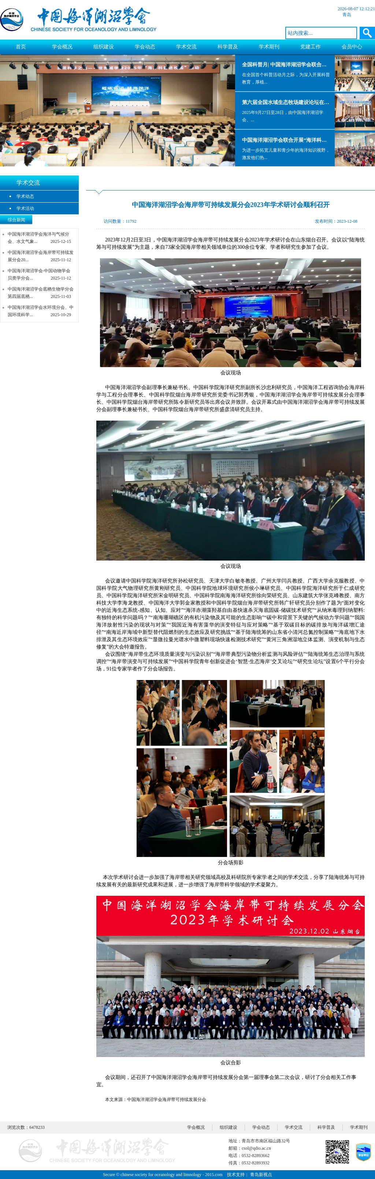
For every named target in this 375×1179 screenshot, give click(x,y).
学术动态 (25, 196)
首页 (21, 46)
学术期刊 (269, 46)
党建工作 (310, 46)
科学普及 (228, 46)
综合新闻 (16, 219)
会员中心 (352, 46)
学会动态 (145, 46)
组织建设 (103, 46)
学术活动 (25, 208)
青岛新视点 (261, 1174)
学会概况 (62, 46)
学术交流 (186, 46)
